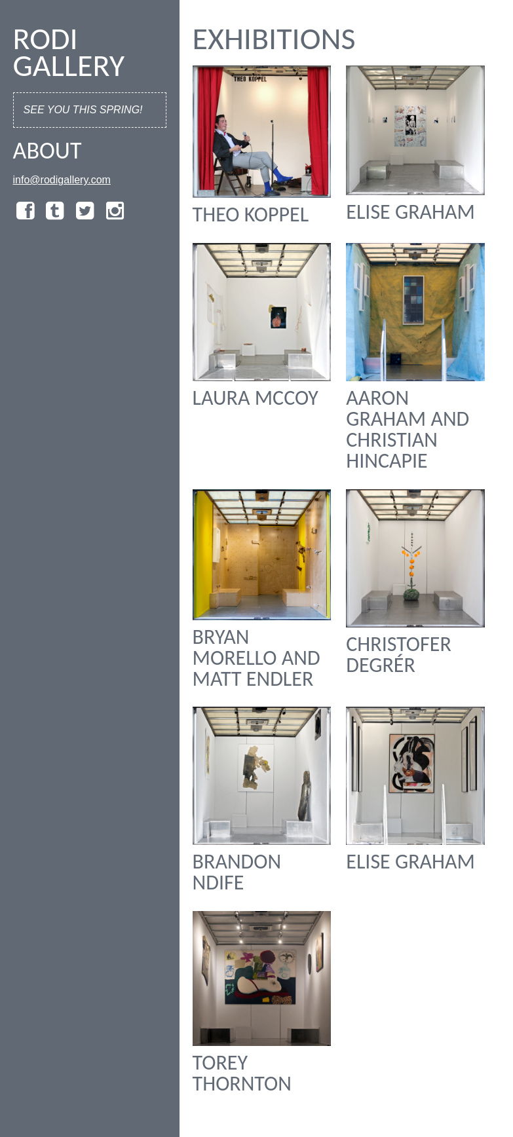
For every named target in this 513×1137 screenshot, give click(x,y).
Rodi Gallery (69, 51)
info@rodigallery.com (62, 179)
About (47, 150)
